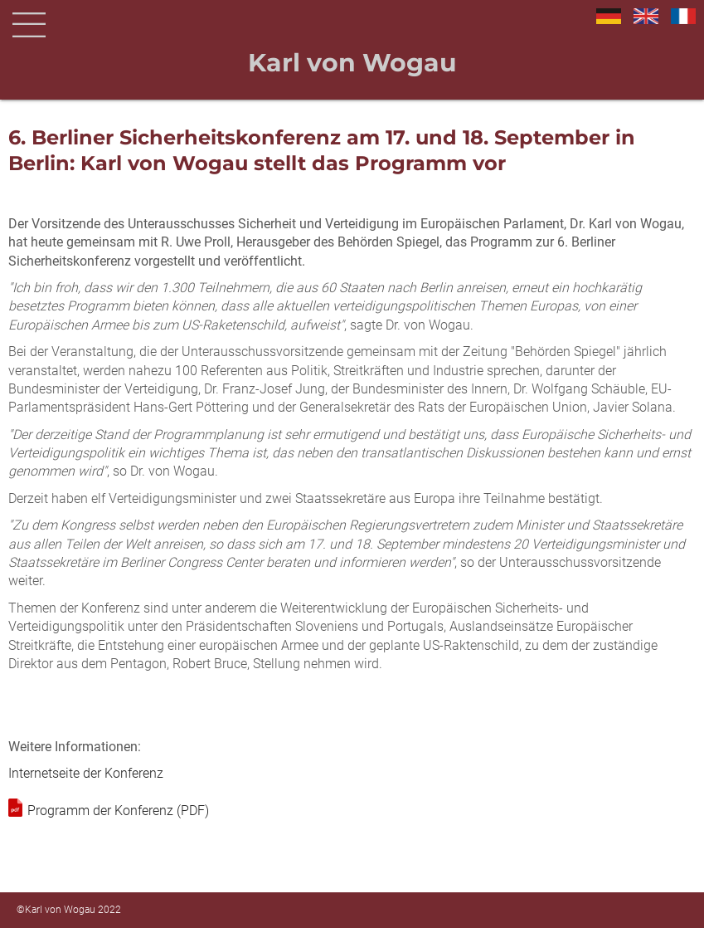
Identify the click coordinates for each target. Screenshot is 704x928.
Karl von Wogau (352, 62)
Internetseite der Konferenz (85, 773)
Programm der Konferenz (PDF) (118, 810)
